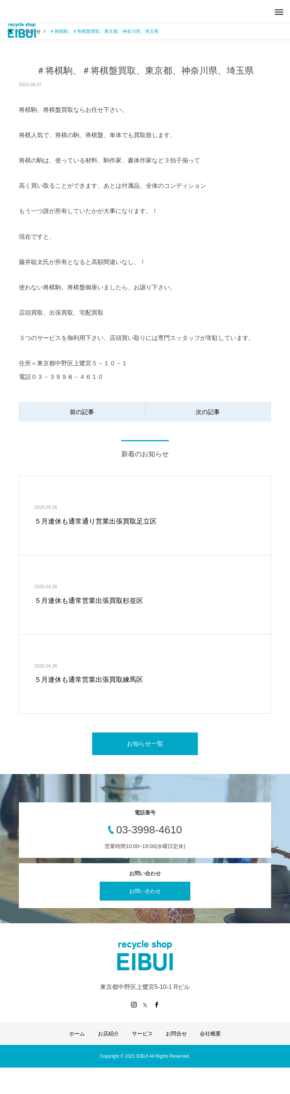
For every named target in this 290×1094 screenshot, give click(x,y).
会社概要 (210, 1034)
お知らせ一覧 (145, 743)
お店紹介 (108, 1034)
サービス (142, 1034)
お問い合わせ (145, 891)
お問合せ (176, 1034)
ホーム (77, 1034)
